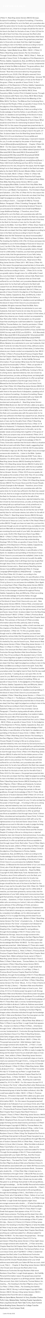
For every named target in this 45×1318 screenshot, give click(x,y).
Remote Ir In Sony (23, 1297)
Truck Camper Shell (16, 1308)
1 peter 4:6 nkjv (14, 6)
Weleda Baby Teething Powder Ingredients (25, 1300)
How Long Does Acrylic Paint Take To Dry (15, 1303)
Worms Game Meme (7, 1297)
